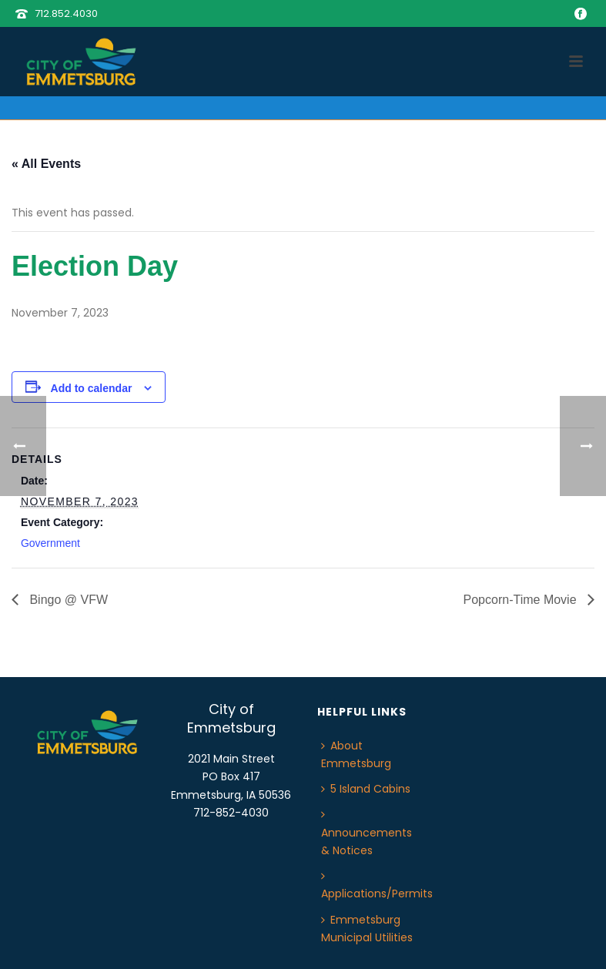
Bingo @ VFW (67, 599)
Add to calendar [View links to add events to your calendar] (91, 388)
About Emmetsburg (356, 754)
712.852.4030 (66, 13)
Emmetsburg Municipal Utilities (367, 928)
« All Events (46, 163)
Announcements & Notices (366, 833)
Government (50, 543)
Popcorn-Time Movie (522, 599)
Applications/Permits (377, 885)
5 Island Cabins (365, 788)
